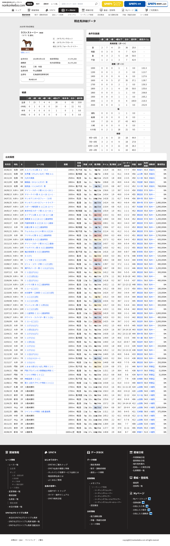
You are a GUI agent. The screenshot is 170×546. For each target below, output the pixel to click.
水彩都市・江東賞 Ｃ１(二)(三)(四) (39, 292)
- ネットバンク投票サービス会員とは (63, 472)
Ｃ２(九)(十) (30, 362)
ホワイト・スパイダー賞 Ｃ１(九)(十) (39, 317)
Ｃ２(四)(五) (30, 341)
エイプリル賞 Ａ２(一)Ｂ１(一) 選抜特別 (40, 214)
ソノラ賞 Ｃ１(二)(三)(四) (35, 260)
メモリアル (72, 15)
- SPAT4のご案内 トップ (57, 464)
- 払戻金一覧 (13, 499)
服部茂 (140, 382)
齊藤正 (152, 366)
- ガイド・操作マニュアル (58, 494)
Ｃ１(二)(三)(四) (31, 296)
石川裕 (140, 395)
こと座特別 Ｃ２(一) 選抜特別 (37, 313)
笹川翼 (140, 337)
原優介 (140, 432)
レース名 (54, 4)
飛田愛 (140, 182)
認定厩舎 (101, 15)
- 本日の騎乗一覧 (15, 506)
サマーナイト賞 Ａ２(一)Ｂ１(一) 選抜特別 (40, 194)
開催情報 (33, 10)
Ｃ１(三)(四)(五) (31, 276)
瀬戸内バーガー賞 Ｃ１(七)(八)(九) (39, 268)
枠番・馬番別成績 (129, 15)
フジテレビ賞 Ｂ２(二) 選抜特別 (38, 235)
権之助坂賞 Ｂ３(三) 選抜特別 (37, 251)
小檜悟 (152, 387)
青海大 (140, 169)
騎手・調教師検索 (41, 15)
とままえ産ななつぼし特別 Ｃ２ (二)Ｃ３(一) (40, 366)
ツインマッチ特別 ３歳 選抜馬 (37, 411)
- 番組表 (135, 482)
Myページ (129, 10)
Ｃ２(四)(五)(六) (31, 329)
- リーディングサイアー (102, 496)
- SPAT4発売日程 (54, 498)
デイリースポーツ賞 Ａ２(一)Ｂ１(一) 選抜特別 (39, 190)
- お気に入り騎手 (139, 509)
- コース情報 (94, 524)
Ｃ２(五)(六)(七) (31, 354)
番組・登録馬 (107, 10)
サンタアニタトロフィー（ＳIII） (39, 198)
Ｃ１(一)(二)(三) (31, 288)
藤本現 (140, 198)
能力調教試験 (113, 15)
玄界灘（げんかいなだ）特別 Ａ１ (39, 173)
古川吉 (140, 415)
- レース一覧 (13, 464)
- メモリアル (94, 483)
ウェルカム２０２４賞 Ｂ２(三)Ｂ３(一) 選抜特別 (40, 231)
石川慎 (140, 186)
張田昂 (140, 321)
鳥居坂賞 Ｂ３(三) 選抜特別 (36, 239)
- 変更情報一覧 (14, 491)
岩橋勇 (140, 378)
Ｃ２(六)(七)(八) (31, 325)
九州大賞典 (29, 178)
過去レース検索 (57, 15)
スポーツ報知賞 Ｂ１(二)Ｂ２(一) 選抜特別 (40, 206)
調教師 (46, 4)
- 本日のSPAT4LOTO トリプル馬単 (22, 517)
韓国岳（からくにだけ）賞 (36, 182)
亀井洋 (140, 366)
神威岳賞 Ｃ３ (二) (32, 378)
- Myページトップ (139, 498)
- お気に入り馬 (138, 506)
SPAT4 (50, 10)
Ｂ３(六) (28, 255)
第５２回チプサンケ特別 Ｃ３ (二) (39, 382)
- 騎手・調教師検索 (97, 468)
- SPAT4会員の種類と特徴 (58, 468)
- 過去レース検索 (96, 472)
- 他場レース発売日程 (141, 467)
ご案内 (40, 540)
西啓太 (140, 276)
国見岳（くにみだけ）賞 (35, 186)
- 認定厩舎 (93, 505)
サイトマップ (30, 540)
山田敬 (140, 387)
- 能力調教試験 (95, 516)
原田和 (140, 428)
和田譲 (140, 206)
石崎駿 (140, 411)
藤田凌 (140, 194)
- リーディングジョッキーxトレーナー (108, 502)
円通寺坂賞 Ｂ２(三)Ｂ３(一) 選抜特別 (40, 223)
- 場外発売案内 (138, 463)
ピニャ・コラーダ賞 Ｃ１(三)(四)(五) (39, 264)
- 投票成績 (136, 502)
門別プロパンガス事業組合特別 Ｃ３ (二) (40, 370)
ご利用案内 (151, 10)
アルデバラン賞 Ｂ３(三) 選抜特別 (39, 247)
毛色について (25, 52)
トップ (16, 10)
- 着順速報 (12, 495)
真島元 (152, 169)
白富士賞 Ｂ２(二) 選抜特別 (36, 227)
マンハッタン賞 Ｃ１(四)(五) (37, 305)
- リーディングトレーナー (103, 493)
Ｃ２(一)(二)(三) (31, 321)
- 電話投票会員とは (55, 476)
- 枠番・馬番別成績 (97, 520)
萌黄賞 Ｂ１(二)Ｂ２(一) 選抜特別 (39, 219)
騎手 (38, 4)
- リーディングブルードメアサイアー (107, 499)
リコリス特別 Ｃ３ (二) (34, 374)
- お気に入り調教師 (140, 513)
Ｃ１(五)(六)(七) (31, 272)
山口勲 (140, 173)
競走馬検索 (26, 15)
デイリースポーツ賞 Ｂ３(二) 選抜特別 (40, 243)
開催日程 (87, 10)
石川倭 (140, 178)
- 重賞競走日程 (138, 460)
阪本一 (152, 190)
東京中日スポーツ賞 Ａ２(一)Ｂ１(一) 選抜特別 (39, 210)
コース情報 (144, 15)
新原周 (140, 251)
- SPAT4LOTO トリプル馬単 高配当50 (24, 525)
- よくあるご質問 (54, 480)
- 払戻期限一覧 (138, 470)
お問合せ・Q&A (16, 540)
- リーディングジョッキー (103, 490)
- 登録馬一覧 (137, 486)
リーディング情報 (86, 15)
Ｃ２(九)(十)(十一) (32, 358)
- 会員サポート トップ (56, 490)
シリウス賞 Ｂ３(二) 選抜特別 (37, 284)
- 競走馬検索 (94, 464)
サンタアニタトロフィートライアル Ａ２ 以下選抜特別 (40, 202)
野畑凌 (140, 190)
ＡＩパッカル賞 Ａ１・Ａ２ (36, 169)
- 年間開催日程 (138, 457)
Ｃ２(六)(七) (30, 337)
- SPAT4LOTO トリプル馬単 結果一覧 (24, 521)
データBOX (68, 10)
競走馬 (29, 4)
